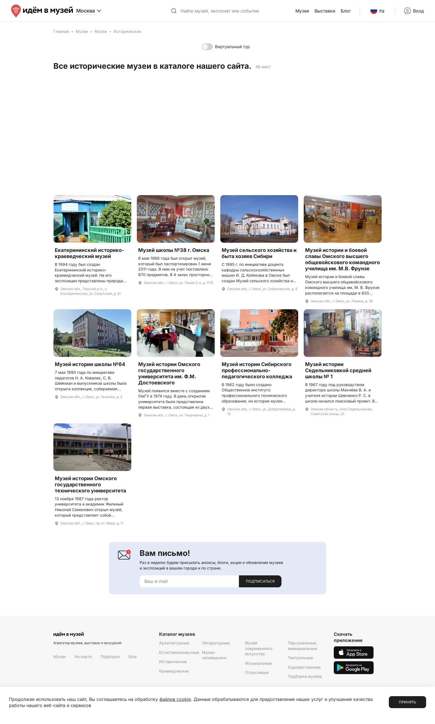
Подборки (110, 656)
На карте (83, 656)
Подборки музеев (305, 676)
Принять (407, 702)
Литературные (216, 642)
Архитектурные (174, 642)
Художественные (304, 667)
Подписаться (260, 581)
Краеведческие (174, 671)
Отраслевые (257, 672)
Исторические (173, 661)
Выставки (325, 11)
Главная (61, 31)
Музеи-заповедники (214, 655)
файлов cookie (175, 699)
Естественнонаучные (179, 652)
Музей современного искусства (258, 648)
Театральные (300, 657)
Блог (346, 11)
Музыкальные (258, 663)
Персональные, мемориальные (302, 645)
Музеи (302, 11)
